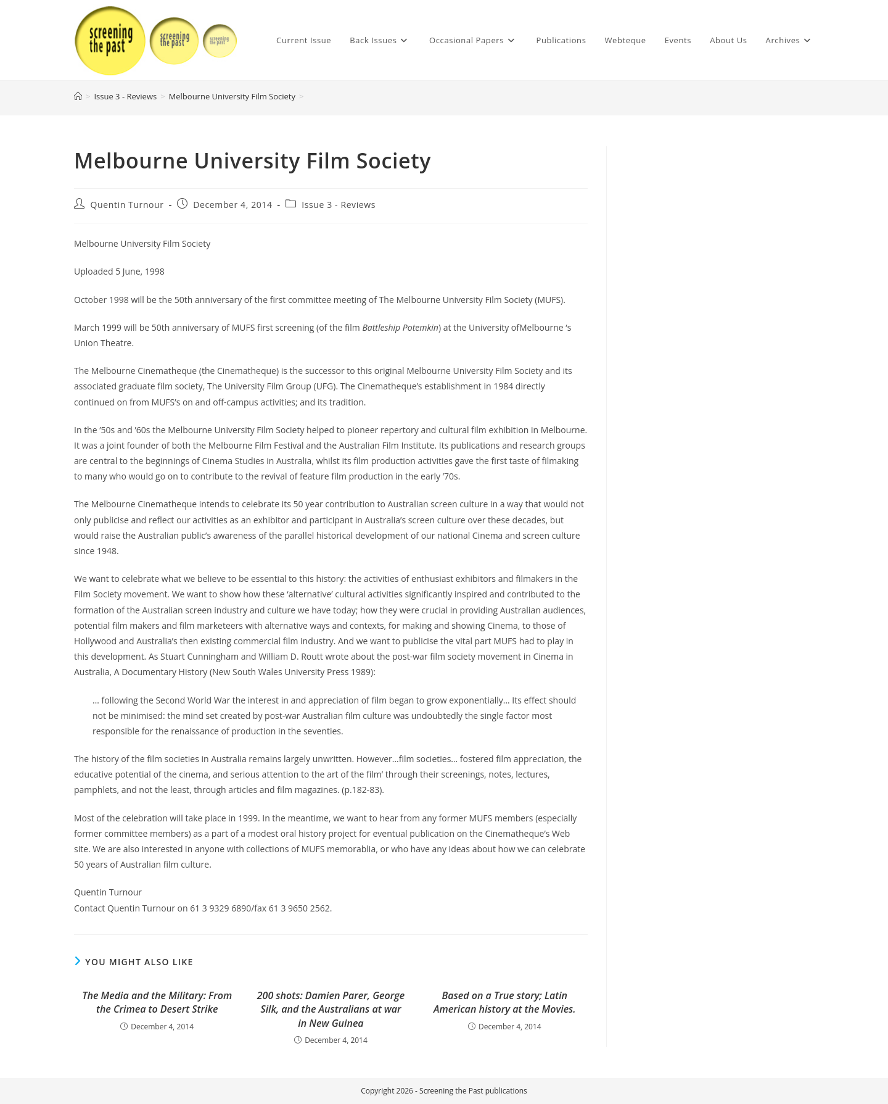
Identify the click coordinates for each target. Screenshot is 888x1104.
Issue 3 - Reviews (339, 204)
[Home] (78, 96)
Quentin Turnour (127, 204)
